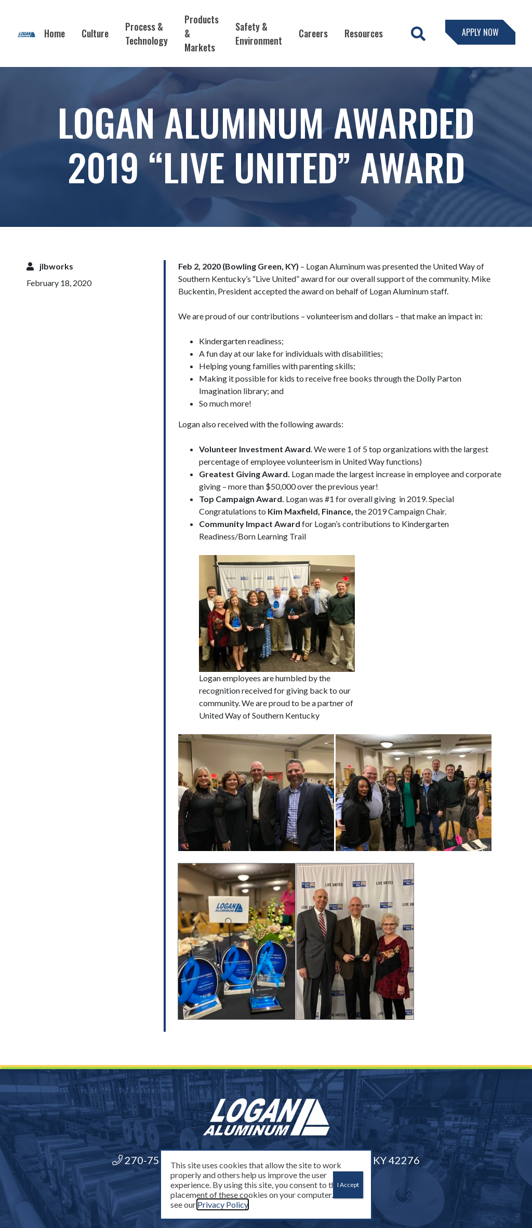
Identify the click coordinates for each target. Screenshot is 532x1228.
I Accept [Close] (348, 1185)
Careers (313, 33)
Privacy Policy (222, 1204)
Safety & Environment (258, 33)
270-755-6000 (153, 1160)
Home (54, 33)
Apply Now (480, 32)
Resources (363, 33)
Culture (95, 33)
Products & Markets (201, 33)
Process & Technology (146, 33)
